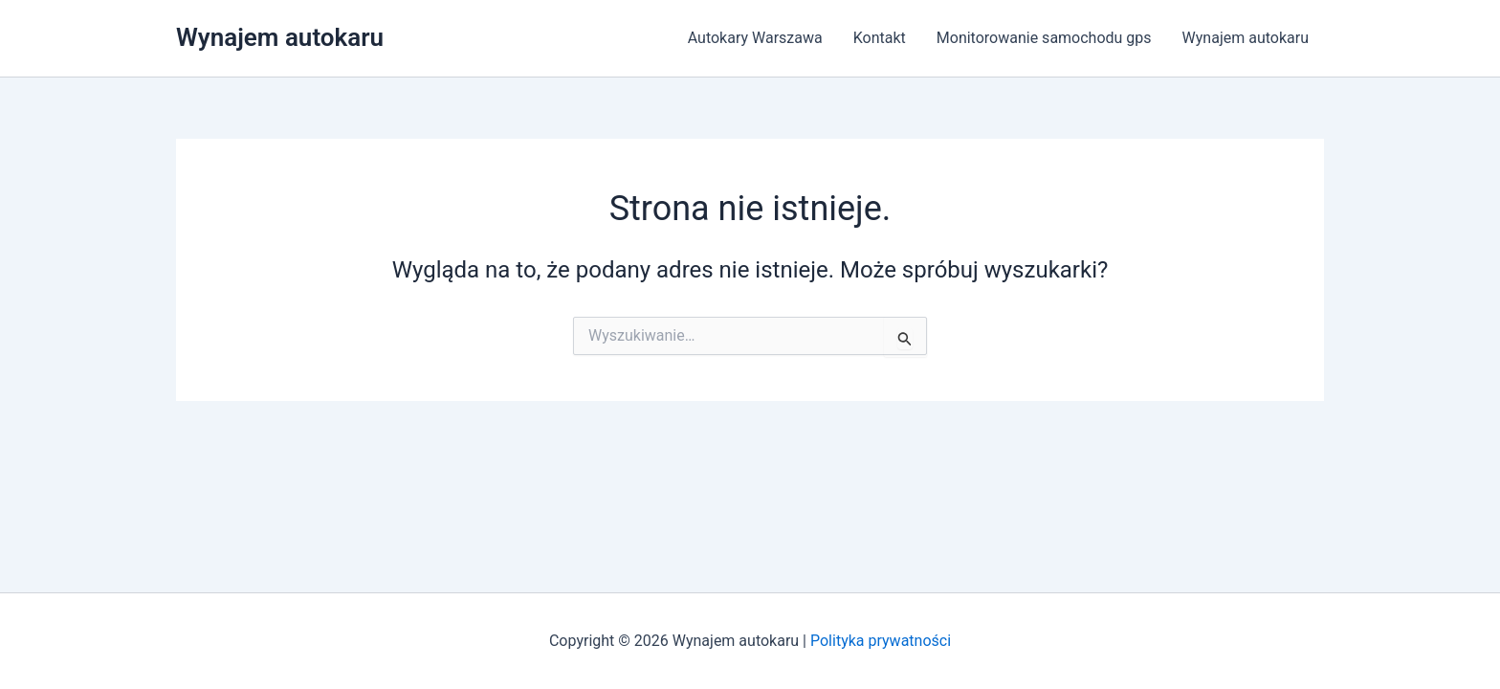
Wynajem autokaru (280, 37)
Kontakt (879, 38)
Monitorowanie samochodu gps (1044, 38)
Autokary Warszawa (755, 38)
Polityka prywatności (880, 641)
